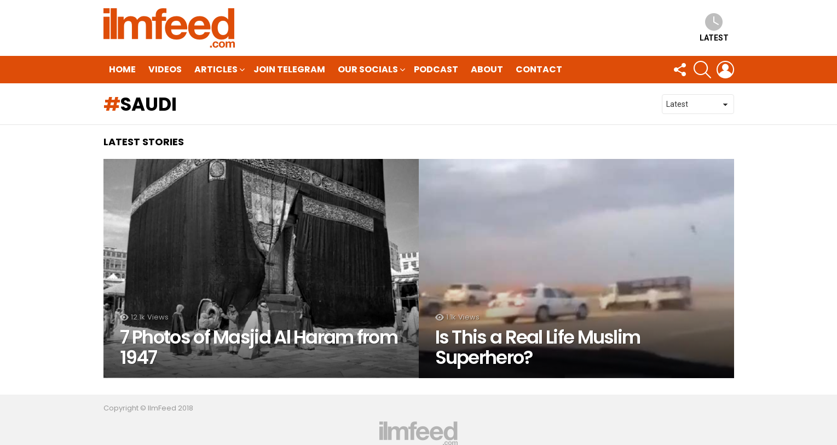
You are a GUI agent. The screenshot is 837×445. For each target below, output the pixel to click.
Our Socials (368, 70)
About (487, 69)
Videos (165, 69)
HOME (122, 69)
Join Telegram (289, 69)
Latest (714, 27)
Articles (216, 70)
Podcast (436, 69)
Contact (539, 69)
